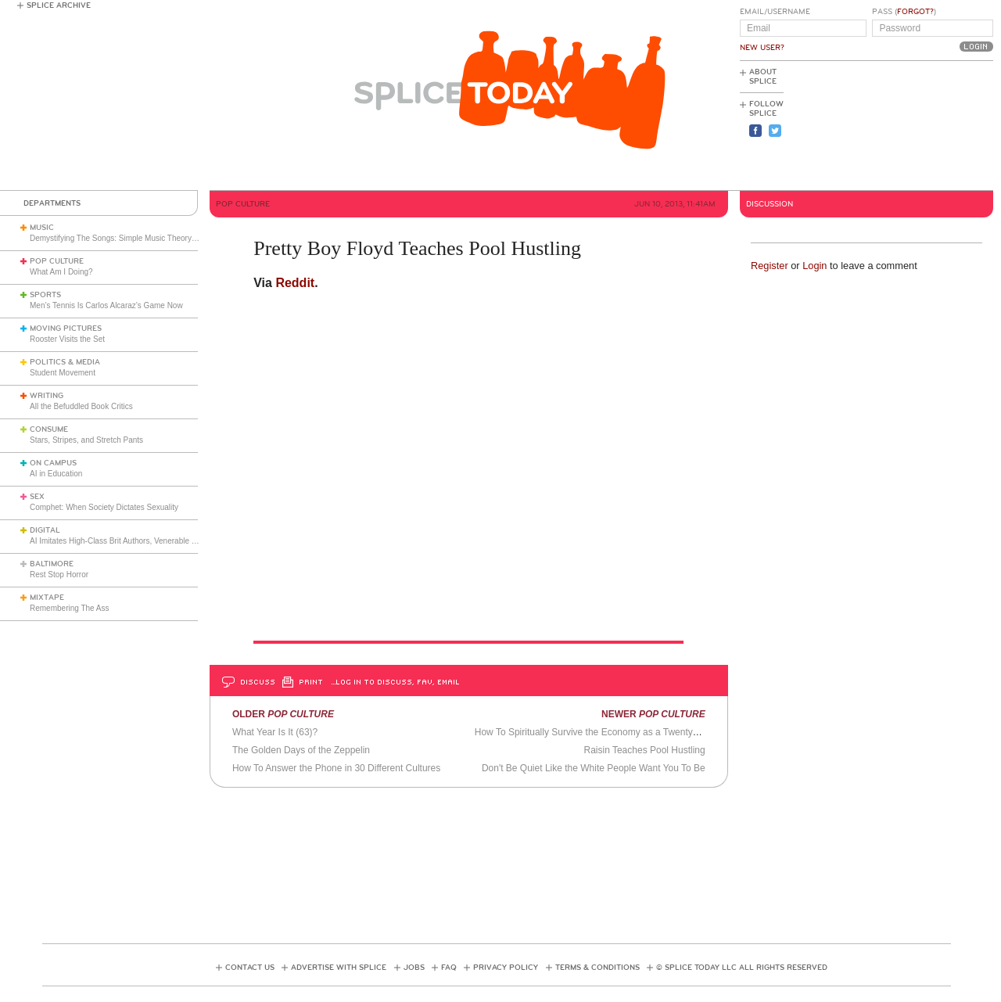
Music (42, 227)
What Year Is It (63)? (275, 732)
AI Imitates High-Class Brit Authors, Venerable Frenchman (130, 541)
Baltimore (52, 564)
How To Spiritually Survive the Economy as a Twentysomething (605, 732)
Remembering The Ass (69, 608)
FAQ (449, 967)
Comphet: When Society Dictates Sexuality (104, 507)
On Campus (53, 463)
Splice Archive (59, 5)
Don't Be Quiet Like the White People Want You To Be (593, 768)
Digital (45, 530)
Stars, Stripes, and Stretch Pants (86, 440)
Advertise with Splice (338, 967)
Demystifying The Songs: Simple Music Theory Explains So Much (143, 238)
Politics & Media (65, 362)
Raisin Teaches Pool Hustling (644, 750)
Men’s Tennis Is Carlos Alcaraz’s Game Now (106, 305)
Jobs (414, 967)
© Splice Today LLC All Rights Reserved (741, 967)
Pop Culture (57, 261)
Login (814, 265)
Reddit (294, 282)
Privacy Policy (505, 967)
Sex (37, 496)
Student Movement (62, 372)
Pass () (904, 11)
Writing (46, 395)
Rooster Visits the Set (67, 339)
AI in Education (56, 473)
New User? (762, 47)
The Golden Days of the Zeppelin (301, 750)
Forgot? (915, 11)
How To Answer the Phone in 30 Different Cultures (336, 768)
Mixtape (47, 597)
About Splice (763, 76)
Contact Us (249, 967)
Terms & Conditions (597, 967)
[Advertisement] (922, 126)
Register (769, 265)
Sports (45, 295)
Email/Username (775, 11)
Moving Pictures (66, 328)
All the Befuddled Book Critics (81, 406)
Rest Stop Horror (59, 574)
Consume (49, 429)
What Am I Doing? (61, 272)
